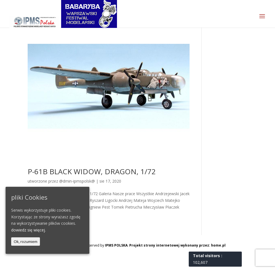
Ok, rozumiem (25, 241)
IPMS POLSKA (116, 245)
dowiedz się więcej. (28, 230)
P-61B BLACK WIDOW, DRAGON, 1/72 (92, 171)
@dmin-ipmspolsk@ (77, 181)
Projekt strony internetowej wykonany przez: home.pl (177, 245)
